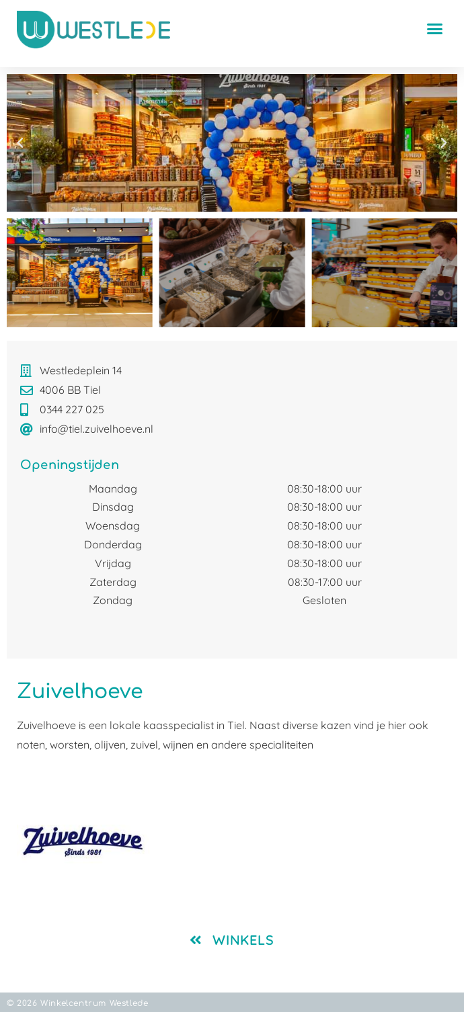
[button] (434, 29)
